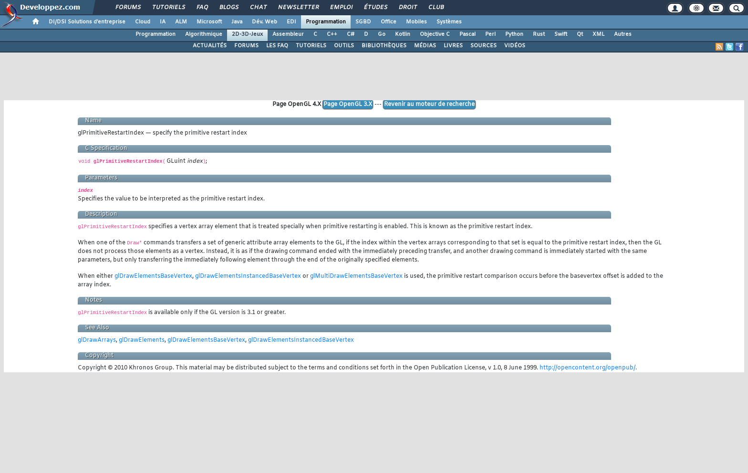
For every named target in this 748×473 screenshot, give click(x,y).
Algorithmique (203, 34)
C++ (332, 34)
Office (388, 22)
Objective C (435, 34)
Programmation (326, 22)
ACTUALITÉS (210, 45)
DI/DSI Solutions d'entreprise (87, 22)
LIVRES (453, 45)
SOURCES (483, 45)
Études (375, 7)
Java (236, 22)
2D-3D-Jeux (247, 34)
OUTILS (344, 45)
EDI (291, 22)
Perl (490, 34)
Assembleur (288, 34)
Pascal (467, 34)
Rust (539, 34)
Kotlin (402, 34)
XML (598, 34)
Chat (258, 7)
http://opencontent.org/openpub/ (587, 368)
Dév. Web (264, 22)
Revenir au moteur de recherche (429, 104)
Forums (127, 7)
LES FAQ (277, 45)
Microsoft (209, 22)
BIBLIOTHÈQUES (384, 45)
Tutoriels (168, 7)
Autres (623, 34)
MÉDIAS (425, 45)
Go (381, 34)
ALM (181, 22)
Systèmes (449, 22)
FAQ (201, 7)
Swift (560, 34)
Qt (580, 34)
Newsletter (298, 7)
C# (350, 34)
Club (435, 7)
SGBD (363, 22)
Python (514, 34)
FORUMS (246, 45)
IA (163, 22)
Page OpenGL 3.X (347, 104)
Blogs (228, 7)
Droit (407, 7)
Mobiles (416, 22)
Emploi (341, 7)
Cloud (142, 22)
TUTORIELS (311, 45)
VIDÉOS (514, 45)
